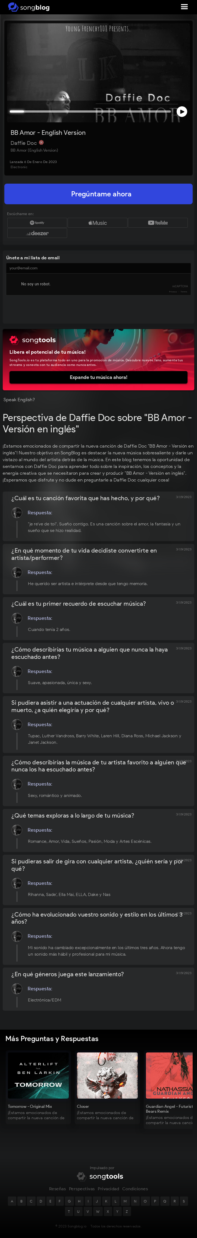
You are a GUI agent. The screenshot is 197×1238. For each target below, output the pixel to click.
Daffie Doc (24, 143)
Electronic (19, 167)
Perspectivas (82, 1190)
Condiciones (135, 1190)
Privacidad (108, 1190)
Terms (184, 292)
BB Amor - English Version (48, 132)
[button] (184, 7)
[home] (27, 7)
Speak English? (19, 399)
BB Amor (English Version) (34, 150)
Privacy (173, 292)
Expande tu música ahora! (98, 377)
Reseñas (57, 1190)
